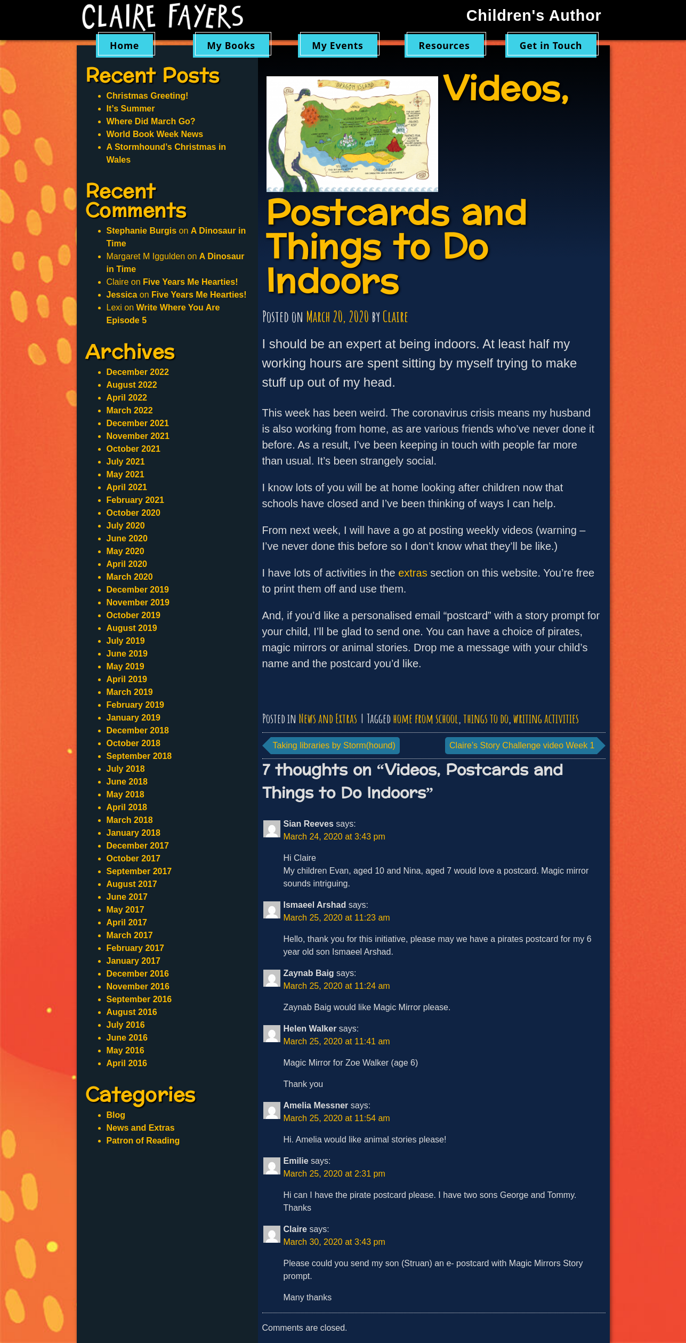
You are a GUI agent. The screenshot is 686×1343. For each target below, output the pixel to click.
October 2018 (133, 743)
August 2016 (132, 1012)
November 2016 (138, 986)
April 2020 (127, 564)
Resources (444, 45)
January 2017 (133, 960)
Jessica (122, 294)
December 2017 (138, 845)
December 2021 (138, 423)
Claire (395, 316)
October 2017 (133, 858)
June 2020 (127, 538)
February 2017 (136, 948)
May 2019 (125, 666)
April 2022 (127, 397)
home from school (425, 718)
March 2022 (130, 410)
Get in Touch (551, 45)
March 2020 (130, 576)
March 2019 (130, 692)
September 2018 (139, 756)
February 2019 (136, 704)
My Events (337, 45)
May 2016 (125, 1050)
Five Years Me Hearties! (190, 281)
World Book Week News (155, 134)
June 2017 (127, 896)
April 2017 (127, 922)
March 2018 (130, 820)
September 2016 (139, 999)
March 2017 (130, 935)
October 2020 (133, 512)
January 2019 (133, 717)
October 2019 (133, 615)
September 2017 (139, 871)
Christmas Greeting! (148, 95)
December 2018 (138, 730)
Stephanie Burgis (142, 230)
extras (412, 573)
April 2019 (127, 679)
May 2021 (125, 474)
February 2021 (136, 500)
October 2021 (133, 448)
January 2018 (133, 832)
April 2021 (127, 487)
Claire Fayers (170, 17)
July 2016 (126, 1024)
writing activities (546, 718)
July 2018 (126, 768)
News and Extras (327, 718)
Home (124, 45)
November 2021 (138, 436)
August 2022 (132, 384)
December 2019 (138, 589)
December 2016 (138, 973)
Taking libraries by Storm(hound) (334, 745)
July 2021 (126, 461)
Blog (116, 1115)
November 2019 (138, 602)
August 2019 (132, 628)
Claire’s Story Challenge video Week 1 (521, 745)
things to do (486, 718)
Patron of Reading (143, 1140)
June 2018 (127, 781)
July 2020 (126, 525)
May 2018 (125, 794)
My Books (231, 45)
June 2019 (127, 653)
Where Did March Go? (151, 121)
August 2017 (132, 884)
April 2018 (127, 807)
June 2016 (127, 1037)
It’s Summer (131, 108)
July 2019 (126, 640)
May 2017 (125, 909)
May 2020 (125, 551)
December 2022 (138, 372)
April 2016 (127, 1063)
